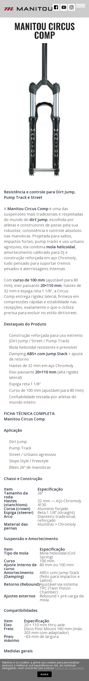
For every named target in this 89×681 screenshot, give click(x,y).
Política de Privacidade (69, 668)
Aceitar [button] (44, 674)
